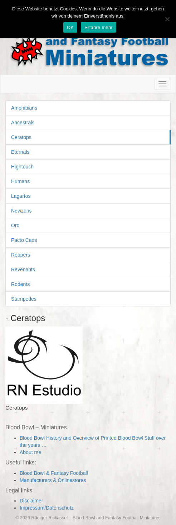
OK (70, 27)
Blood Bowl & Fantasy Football (54, 473)
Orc (15, 225)
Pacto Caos (24, 240)
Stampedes (23, 299)
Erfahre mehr (98, 27)
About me (30, 452)
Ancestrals (22, 122)
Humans (20, 181)
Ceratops (21, 137)
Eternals (20, 152)
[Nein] (167, 19)
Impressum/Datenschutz (47, 508)
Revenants (23, 269)
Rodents (20, 284)
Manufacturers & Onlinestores (53, 480)
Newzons (21, 211)
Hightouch (22, 167)
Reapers (20, 255)
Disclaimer (31, 500)
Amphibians (24, 108)
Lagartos (20, 196)
